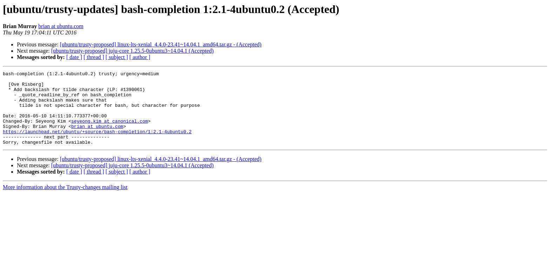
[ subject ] (117, 57)
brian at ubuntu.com (60, 26)
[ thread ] (93, 57)
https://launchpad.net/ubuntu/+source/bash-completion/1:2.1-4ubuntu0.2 (97, 144)
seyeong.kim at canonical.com (109, 131)
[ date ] (74, 57)
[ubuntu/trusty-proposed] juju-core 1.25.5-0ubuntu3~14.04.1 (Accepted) (132, 51)
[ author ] (139, 57)
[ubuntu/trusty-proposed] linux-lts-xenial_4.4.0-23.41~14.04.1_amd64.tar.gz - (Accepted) (161, 44)
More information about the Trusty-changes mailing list (65, 202)
